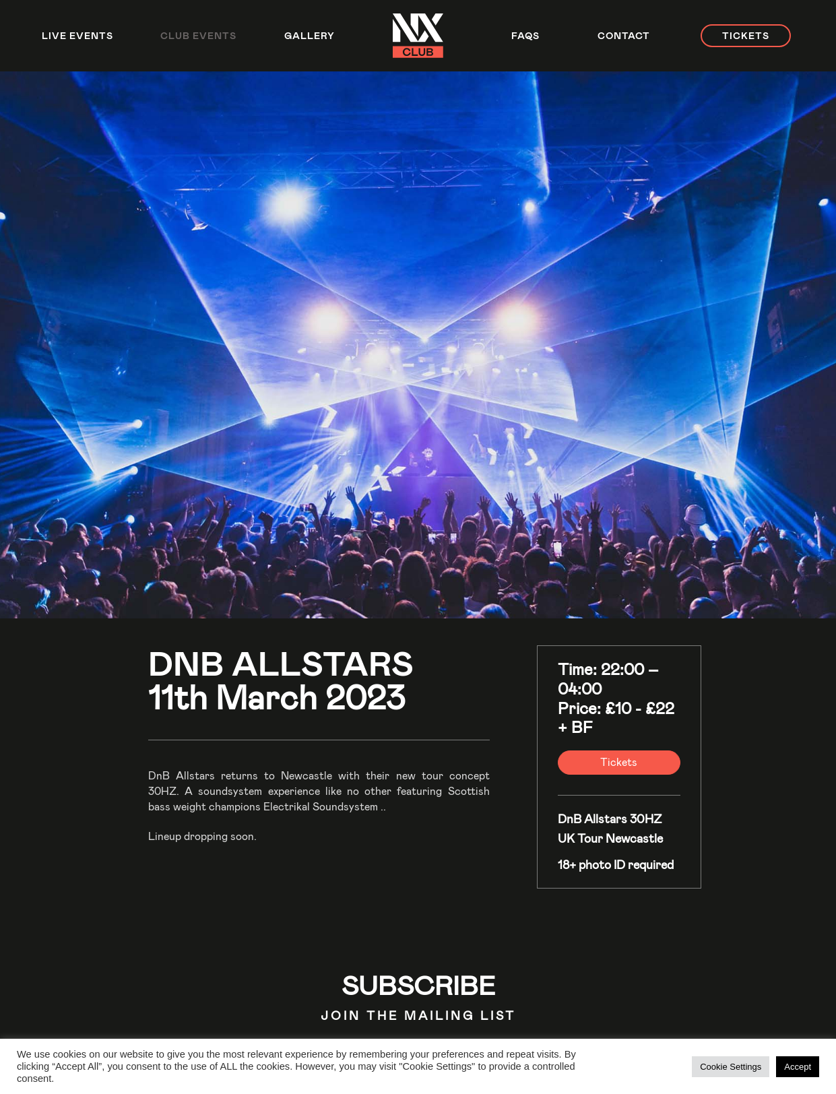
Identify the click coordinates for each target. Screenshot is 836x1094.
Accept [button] (797, 1067)
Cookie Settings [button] (730, 1067)
